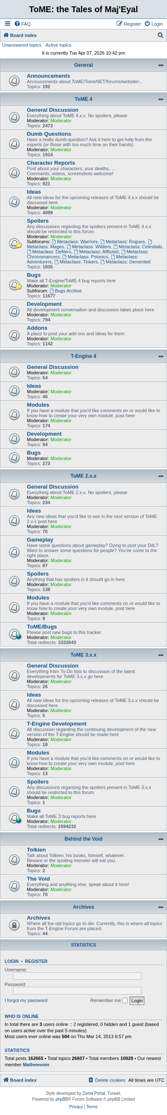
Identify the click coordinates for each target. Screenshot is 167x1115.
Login (11, 961)
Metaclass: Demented (126, 261)
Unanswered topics (22, 44)
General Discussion (52, 110)
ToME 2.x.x (83, 476)
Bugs (34, 275)
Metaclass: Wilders (89, 246)
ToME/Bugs (42, 626)
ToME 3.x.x (83, 655)
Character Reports (51, 163)
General (83, 65)
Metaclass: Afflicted (96, 251)
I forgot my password (26, 1000)
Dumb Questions (49, 134)
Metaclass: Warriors (75, 241)
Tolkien (36, 850)
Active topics (59, 44)
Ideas (34, 192)
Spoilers (38, 221)
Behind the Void (83, 839)
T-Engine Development (56, 724)
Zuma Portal (93, 1093)
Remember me (109, 1001)
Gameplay (40, 539)
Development (44, 304)
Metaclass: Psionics (85, 256)
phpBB (61, 1099)
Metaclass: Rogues (122, 241)
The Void (38, 879)
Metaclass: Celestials (137, 246)
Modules (38, 405)
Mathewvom (36, 1064)
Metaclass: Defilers (49, 251)
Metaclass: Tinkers (76, 261)
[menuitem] (22, 24)
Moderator (60, 120)
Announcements (48, 76)
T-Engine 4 (84, 356)
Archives (83, 907)
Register (36, 961)
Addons (37, 328)
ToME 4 (83, 99)
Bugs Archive (66, 290)
